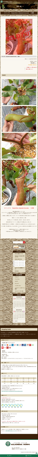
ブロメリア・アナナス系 (19, 291)
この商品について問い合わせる (30, 67)
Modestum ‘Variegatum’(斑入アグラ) (19, 256)
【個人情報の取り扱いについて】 (10, 430)
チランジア (17, 283)
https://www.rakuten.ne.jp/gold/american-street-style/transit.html (12, 391)
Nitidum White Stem (18, 259)
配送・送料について (28, 69)
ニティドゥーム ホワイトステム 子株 (19, 263)
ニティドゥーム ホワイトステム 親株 (19, 266)
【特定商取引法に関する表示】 (16, 332)
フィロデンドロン (18, 285)
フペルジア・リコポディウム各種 (20, 288)
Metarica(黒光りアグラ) (19, 253)
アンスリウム (17, 279)
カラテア (16, 281)
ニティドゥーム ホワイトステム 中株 (19, 261)
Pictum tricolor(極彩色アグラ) (19, 268)
